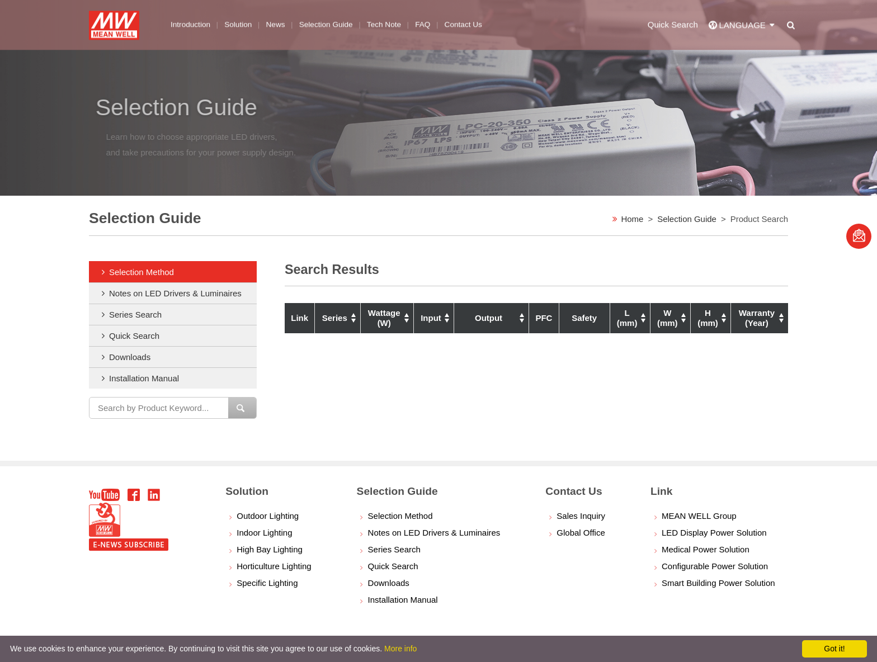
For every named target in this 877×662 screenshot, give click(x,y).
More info (400, 648)
